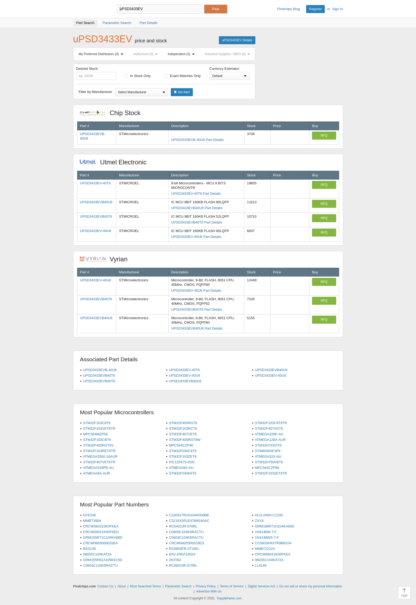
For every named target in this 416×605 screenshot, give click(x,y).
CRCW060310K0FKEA (101, 526)
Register (315, 9)
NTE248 (89, 515)
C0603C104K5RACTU (186, 537)
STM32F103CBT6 (97, 440)
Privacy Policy (206, 586)
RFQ (324, 135)
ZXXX (259, 521)
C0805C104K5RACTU (186, 532)
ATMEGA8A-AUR (96, 473)
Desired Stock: (96, 73)
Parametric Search (178, 586)
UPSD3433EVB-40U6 (100, 370)
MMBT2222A (265, 549)
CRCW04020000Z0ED (186, 543)
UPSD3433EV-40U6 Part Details (196, 237)
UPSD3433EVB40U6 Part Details (197, 208)
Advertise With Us (209, 591)
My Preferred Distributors (102, 54)
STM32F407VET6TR (99, 462)
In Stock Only (137, 76)
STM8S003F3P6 (267, 451)
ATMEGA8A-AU (181, 468)
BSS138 (89, 549)
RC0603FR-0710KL (184, 549)
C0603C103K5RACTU (100, 565)
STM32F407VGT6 (269, 429)
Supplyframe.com (229, 598)
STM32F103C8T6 (96, 423)
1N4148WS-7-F (267, 537)
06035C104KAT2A (269, 560)
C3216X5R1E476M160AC (189, 521)
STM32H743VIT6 (268, 445)
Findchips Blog (288, 9)
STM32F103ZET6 (182, 456)
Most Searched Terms (145, 586)
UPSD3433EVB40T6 (96, 216)
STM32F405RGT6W (184, 440)
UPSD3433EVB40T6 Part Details (196, 222)
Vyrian (106, 259)
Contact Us (105, 586)
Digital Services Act (261, 586)
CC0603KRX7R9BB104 (273, 543)
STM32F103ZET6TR (271, 473)
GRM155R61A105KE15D (102, 560)
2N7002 (175, 560)
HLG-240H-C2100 (269, 515)
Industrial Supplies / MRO (228, 54)
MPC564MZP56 (95, 434)
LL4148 (260, 565)
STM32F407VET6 (183, 434)
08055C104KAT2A (97, 554)
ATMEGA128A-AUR (270, 440)
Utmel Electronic (116, 162)
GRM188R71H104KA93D (274, 526)
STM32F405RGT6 (183, 423)
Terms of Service (232, 586)
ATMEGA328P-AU (269, 434)
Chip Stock (113, 112)
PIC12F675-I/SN (181, 462)
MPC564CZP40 (181, 445)
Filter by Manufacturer (95, 92)
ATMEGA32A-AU (268, 456)
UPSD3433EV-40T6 (95, 183)
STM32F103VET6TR (99, 429)
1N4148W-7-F (265, 532)
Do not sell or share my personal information (310, 586)
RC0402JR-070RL (183, 526)
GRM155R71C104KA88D (102, 537)
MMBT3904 (92, 521)
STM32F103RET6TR (99, 451)
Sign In (337, 9)
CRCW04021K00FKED (101, 532)
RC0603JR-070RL (183, 565)
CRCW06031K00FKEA (272, 554)
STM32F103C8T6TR (271, 423)
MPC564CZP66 (267, 468)
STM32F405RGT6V (98, 445)
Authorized (146, 54)
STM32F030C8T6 (182, 451)
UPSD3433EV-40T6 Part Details (196, 194)
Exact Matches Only (182, 76)
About (121, 586)
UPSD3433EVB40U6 (96, 202)
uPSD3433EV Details (237, 40)
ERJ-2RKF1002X (182, 554)
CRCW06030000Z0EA (100, 543)
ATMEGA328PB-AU (98, 468)
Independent (182, 54)
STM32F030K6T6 (182, 473)
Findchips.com (90, 9)
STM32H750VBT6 (269, 462)
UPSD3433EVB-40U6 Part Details (197, 140)
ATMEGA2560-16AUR (100, 456)
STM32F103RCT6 (183, 429)
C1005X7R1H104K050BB (189, 515)
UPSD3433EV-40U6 (95, 231)
